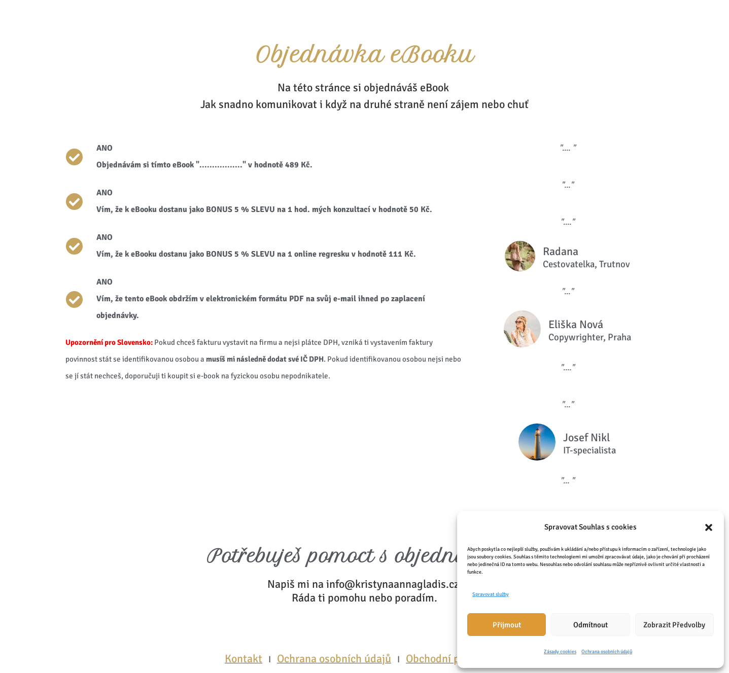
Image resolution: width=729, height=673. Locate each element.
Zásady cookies (560, 652)
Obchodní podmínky (453, 658)
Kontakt (243, 658)
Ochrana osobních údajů (606, 652)
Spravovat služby (490, 594)
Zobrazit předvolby (674, 624)
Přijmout (507, 624)
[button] (709, 527)
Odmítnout (590, 624)
